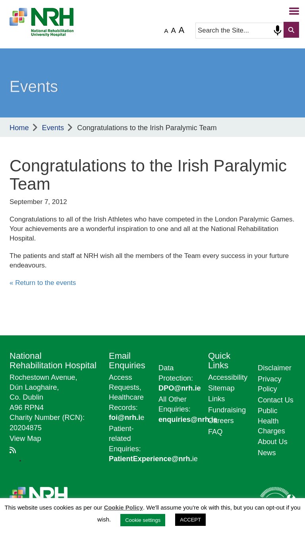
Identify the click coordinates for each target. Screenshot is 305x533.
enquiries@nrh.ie (187, 419)
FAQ (215, 432)
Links (216, 399)
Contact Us (275, 400)
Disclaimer (274, 368)
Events (53, 128)
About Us (273, 442)
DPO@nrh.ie (179, 388)
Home (19, 128)
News (267, 453)
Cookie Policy (123, 507)
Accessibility (227, 377)
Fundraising (227, 410)
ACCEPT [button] (190, 520)
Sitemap (221, 388)
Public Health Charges (271, 421)
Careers (221, 421)
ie (153, 459)
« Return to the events (43, 283)
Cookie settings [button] (142, 520)
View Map (25, 439)
